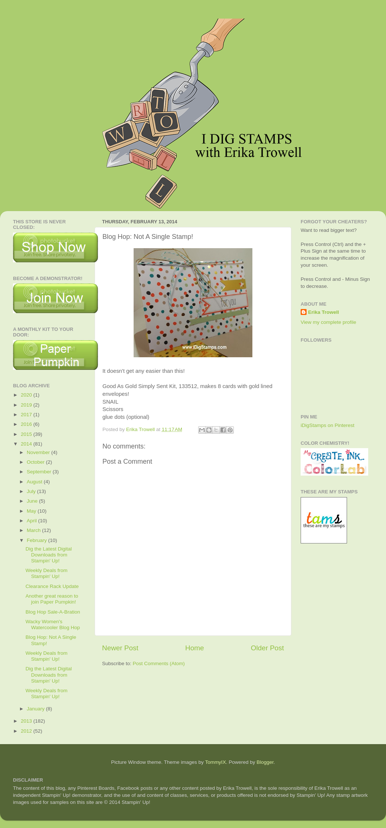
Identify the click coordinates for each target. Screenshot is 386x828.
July (32, 491)
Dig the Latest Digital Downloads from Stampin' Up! (49, 555)
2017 (27, 414)
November (39, 452)
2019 (27, 405)
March (34, 530)
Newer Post (120, 648)
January (36, 709)
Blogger (265, 762)
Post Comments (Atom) (159, 663)
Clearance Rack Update (52, 586)
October (36, 462)
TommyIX (215, 762)
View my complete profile (328, 322)
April (32, 520)
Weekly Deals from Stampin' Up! (47, 573)
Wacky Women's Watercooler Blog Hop (53, 624)
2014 (27, 444)
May (32, 511)
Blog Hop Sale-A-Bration (53, 612)
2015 (27, 434)
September (40, 471)
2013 (27, 721)
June (33, 501)
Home (194, 648)
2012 (27, 731)
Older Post (267, 648)
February (37, 540)
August (35, 481)
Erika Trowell (323, 312)
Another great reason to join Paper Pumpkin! (52, 599)
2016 (27, 424)
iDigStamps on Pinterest (327, 425)
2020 (27, 395)
